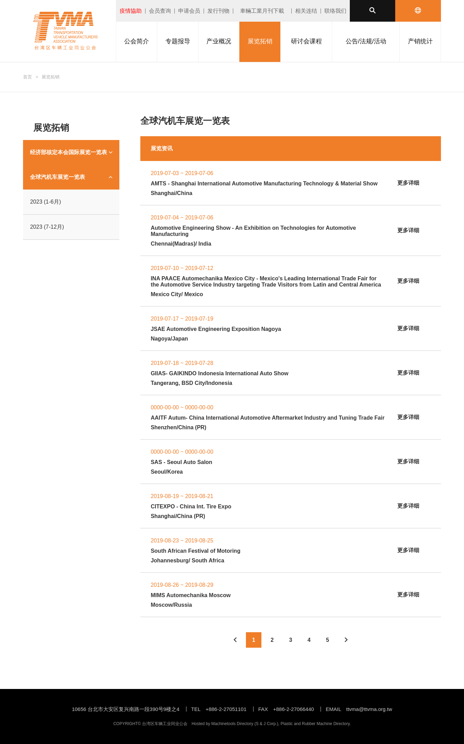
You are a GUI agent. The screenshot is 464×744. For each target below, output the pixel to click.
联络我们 (335, 11)
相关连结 (306, 11)
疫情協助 (131, 11)
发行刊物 (218, 11)
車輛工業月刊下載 (262, 11)
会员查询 (160, 11)
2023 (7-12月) (47, 227)
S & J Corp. (266, 723)
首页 (27, 76)
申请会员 (189, 11)
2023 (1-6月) (45, 202)
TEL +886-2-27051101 (219, 709)
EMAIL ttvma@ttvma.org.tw (359, 709)
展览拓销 (51, 76)
